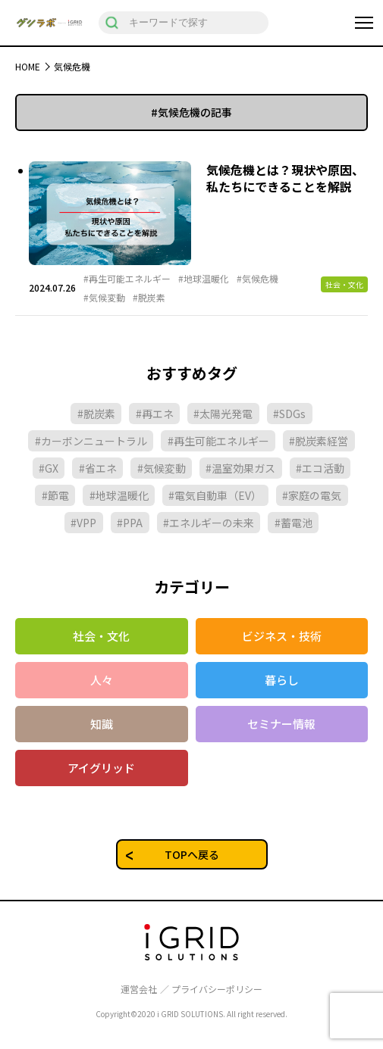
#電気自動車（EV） (215, 495)
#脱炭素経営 (318, 440)
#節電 (55, 495)
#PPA (130, 522)
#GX (48, 468)
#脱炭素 (149, 297)
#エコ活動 (320, 468)
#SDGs (289, 413)
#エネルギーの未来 (208, 522)
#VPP (83, 522)
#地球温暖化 (203, 278)
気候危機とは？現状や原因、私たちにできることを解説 (285, 178)
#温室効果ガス (240, 468)
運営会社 (139, 989)
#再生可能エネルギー (127, 278)
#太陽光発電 (223, 413)
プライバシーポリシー (216, 989)
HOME (27, 66)
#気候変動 (104, 297)
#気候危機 (257, 278)
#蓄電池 (293, 522)
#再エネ (155, 413)
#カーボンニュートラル (91, 440)
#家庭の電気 (311, 495)
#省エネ (98, 468)
